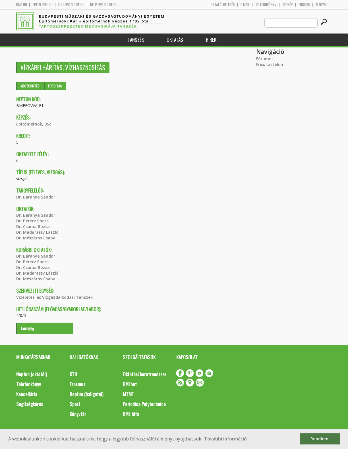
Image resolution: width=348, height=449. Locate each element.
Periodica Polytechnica (144, 404)
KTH (73, 374)
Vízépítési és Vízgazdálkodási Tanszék (54, 297)
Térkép (287, 5)
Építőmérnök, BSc (33, 124)
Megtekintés (30, 85)
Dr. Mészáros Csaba (35, 238)
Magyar (322, 5)
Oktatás (175, 39)
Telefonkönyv (266, 5)
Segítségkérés (29, 404)
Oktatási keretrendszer (144, 374)
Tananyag (27, 328)
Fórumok (265, 58)
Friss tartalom (270, 64)
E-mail (245, 5)
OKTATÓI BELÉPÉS (223, 5)
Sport (75, 404)
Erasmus (77, 384)
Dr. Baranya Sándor (35, 197)
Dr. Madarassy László (37, 232)
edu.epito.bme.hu (71, 5)
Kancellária (26, 394)
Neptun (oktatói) (31, 374)
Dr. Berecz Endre (32, 221)
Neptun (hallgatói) (86, 394)
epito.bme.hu (43, 5)
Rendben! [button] (320, 438)
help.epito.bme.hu (103, 5)
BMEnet (130, 384)
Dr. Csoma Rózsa (33, 226)
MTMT (128, 394)
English (304, 5)
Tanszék (136, 39)
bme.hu (21, 5)
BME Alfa (131, 413)
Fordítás (55, 85)
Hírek (211, 39)
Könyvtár (78, 413)
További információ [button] (225, 439)
